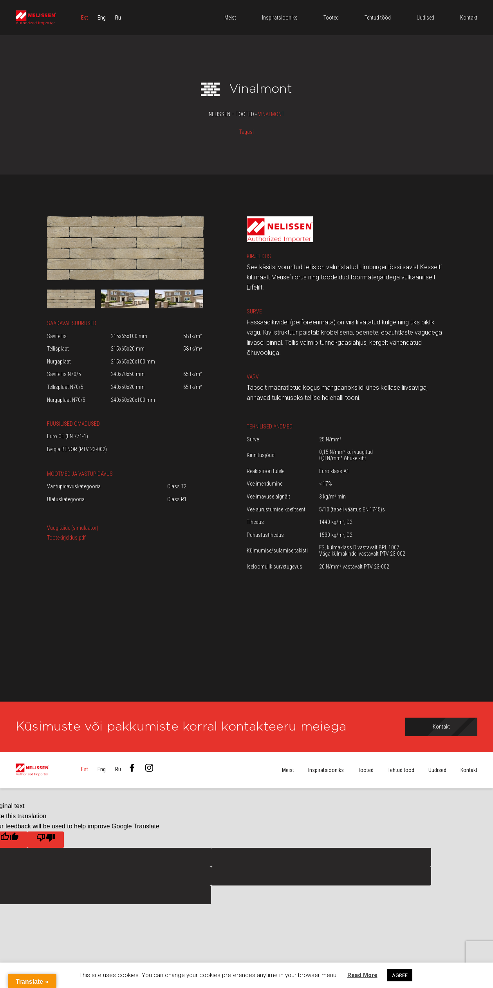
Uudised (437, 770)
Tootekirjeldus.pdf (66, 537)
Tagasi (246, 132)
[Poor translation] (45, 839)
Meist (288, 770)
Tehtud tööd (401, 770)
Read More (362, 975)
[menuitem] (84, 17)
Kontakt (468, 770)
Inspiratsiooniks (326, 770)
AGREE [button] (400, 975)
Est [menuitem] (84, 17)
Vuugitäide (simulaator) (72, 528)
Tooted (366, 770)
